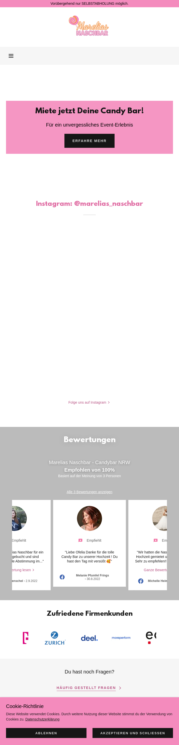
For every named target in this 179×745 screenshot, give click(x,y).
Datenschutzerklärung (42, 719)
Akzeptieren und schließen (132, 733)
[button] (11, 56)
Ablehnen (46, 733)
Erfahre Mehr (89, 141)
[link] (89, 27)
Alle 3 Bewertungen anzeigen (89, 492)
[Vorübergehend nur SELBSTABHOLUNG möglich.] (89, 3)
